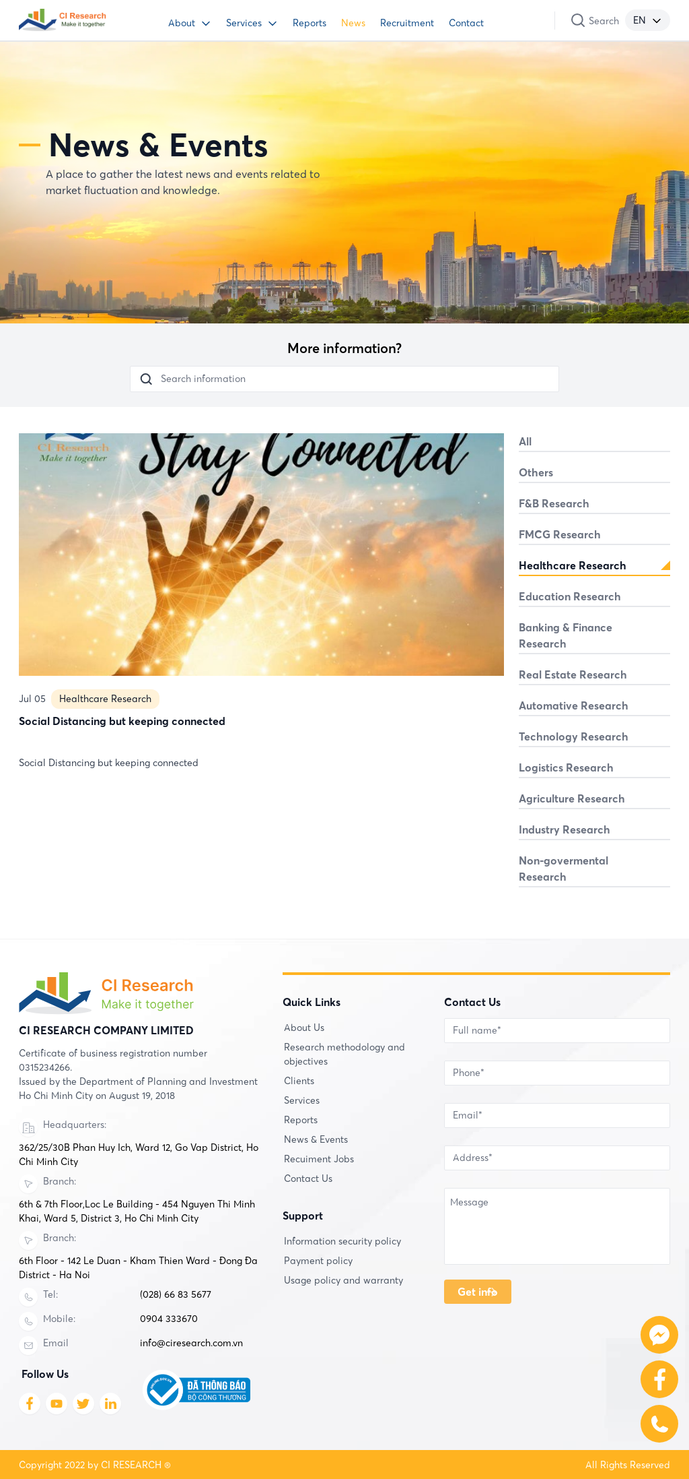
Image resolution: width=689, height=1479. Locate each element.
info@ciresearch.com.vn (191, 1343)
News (353, 23)
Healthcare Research (105, 749)
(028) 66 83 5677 (175, 1294)
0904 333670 (169, 1319)
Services (244, 23)
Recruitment (407, 23)
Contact (466, 23)
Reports (309, 23)
